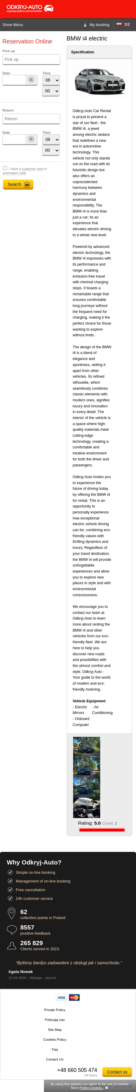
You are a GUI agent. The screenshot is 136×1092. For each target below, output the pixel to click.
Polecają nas (55, 1020)
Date (6, 73)
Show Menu (12, 24)
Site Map (55, 1029)
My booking (100, 24)
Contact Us (54, 1059)
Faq (55, 1049)
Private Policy (55, 1010)
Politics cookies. (91, 1088)
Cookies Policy (54, 1039)
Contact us (117, 1072)
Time (46, 73)
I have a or (25, 171)
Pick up (8, 51)
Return (8, 110)
